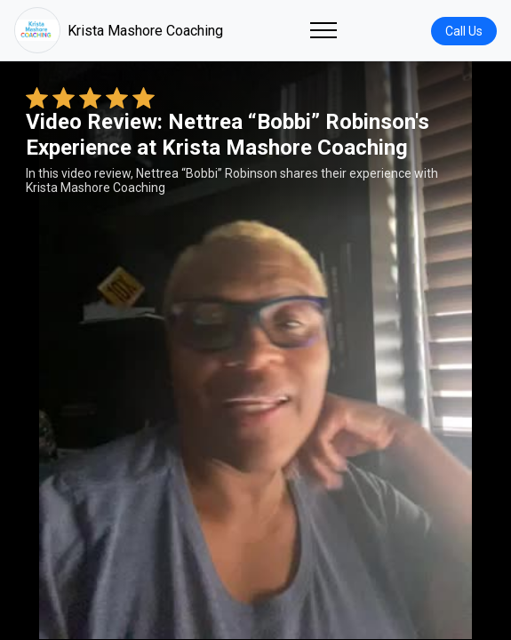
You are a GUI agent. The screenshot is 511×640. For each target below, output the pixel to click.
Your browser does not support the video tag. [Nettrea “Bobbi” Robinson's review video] (255, 350)
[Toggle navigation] (323, 30)
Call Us (464, 31)
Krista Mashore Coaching (118, 30)
